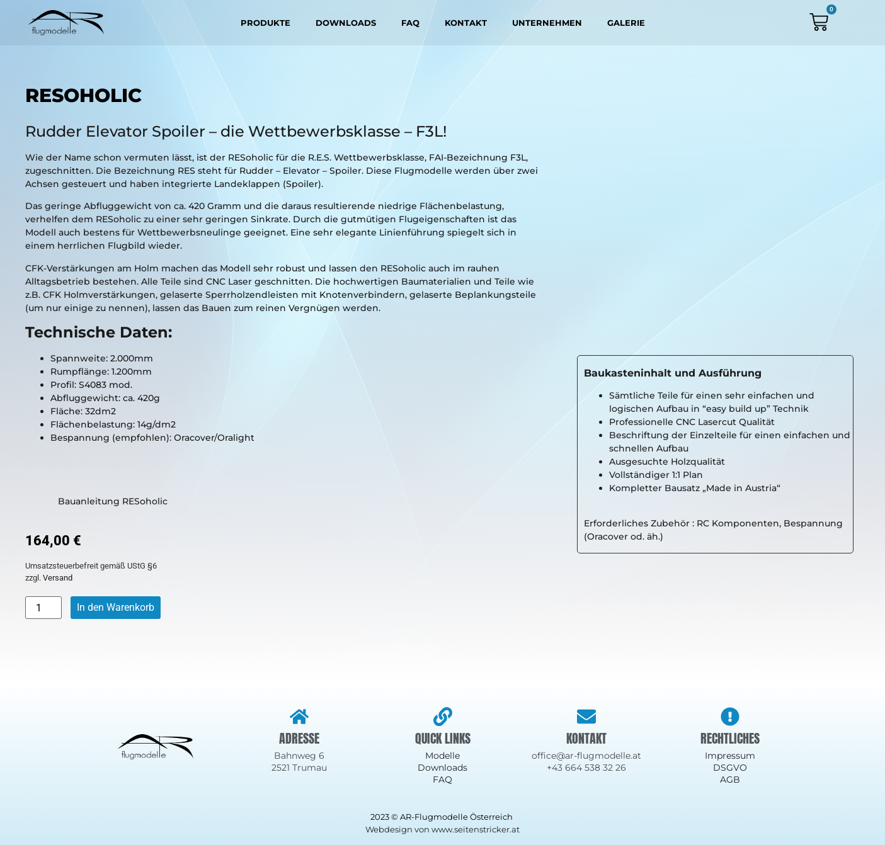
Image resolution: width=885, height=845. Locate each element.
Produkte (265, 23)
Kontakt (466, 23)
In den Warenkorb (115, 607)
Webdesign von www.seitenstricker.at (442, 829)
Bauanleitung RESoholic (96, 501)
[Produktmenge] (43, 607)
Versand (57, 577)
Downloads (346, 23)
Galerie (626, 23)
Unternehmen (547, 23)
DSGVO (730, 767)
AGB (730, 779)
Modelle (442, 755)
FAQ (410, 23)
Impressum (730, 755)
